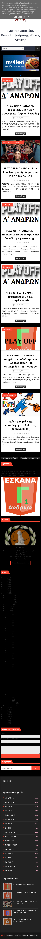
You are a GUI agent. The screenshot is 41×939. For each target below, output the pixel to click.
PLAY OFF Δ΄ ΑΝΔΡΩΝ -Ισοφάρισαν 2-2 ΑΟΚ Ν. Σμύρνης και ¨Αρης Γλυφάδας (20, 110)
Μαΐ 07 (9, 659)
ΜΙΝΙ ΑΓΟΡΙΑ (10, 841)
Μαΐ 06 (9, 661)
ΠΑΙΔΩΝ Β (9, 858)
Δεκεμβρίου (9, 595)
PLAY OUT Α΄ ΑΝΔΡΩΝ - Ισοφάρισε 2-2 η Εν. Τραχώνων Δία (20, 297)
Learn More (17, 17)
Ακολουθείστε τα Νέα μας (20, 563)
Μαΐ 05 (9, 663)
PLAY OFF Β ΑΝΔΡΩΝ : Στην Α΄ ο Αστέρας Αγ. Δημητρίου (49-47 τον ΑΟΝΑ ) (20, 172)
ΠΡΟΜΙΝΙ (8, 871)
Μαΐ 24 (9, 622)
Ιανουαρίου (9, 705)
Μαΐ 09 (9, 655)
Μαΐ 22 (9, 626)
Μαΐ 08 (9, 657)
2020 (5, 589)
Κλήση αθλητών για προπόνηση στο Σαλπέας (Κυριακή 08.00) (20, 425)
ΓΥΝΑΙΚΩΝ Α (10, 815)
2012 (5, 718)
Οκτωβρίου (9, 600)
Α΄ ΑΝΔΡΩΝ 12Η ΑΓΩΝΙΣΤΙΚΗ (24, 893)
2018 (5, 593)
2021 (5, 586)
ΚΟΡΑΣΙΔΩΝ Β (11, 836)
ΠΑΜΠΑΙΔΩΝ (10, 866)
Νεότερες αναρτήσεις (9, 458)
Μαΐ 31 (9, 613)
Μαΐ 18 (9, 635)
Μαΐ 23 (9, 624)
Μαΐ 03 (9, 668)
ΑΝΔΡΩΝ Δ (8, 80)
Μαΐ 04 (9, 666)
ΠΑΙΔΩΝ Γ (9, 862)
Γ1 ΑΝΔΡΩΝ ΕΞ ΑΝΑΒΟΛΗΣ (12, 469)
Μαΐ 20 (9, 630)
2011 (5, 721)
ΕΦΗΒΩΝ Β (9, 824)
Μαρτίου (8, 701)
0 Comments (25, 118)
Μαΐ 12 (9, 648)
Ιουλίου (8, 606)
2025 (5, 578)
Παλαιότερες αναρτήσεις (30, 458)
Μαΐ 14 (9, 644)
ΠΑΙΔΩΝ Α (9, 853)
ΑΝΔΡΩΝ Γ (8, 329)
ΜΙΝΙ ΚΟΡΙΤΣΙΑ (11, 845)
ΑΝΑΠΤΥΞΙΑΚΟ (9, 395)
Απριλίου (8, 699)
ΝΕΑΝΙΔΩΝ (9, 849)
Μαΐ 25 (9, 619)
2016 (5, 710)
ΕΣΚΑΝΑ (4, 935)
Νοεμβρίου (9, 597)
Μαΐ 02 (9, 694)
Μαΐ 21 (9, 628)
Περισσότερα (20, 134)
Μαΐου (7, 611)
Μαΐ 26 (9, 617)
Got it (26, 17)
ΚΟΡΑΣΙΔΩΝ (10, 832)
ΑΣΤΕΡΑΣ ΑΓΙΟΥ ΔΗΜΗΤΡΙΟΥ (13, 142)
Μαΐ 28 (9, 615)
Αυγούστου (9, 604)
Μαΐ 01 (9, 696)
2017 (5, 707)
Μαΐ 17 (9, 637)
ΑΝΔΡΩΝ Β (9, 802)
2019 (5, 591)
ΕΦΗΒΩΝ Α (9, 819)
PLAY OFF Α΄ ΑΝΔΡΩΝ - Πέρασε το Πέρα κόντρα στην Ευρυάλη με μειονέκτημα (20, 234)
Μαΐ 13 (9, 646)
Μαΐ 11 (9, 650)
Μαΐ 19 (9, 633)
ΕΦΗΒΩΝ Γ (9, 828)
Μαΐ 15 (9, 641)
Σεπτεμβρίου (9, 602)
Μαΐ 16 (9, 639)
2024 (5, 580)
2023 (5, 582)
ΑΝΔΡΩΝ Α (8, 205)
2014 (5, 714)
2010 (5, 723)
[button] (18, 75)
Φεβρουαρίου (10, 703)
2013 (5, 716)
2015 (5, 712)
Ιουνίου (7, 608)
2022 (5, 584)
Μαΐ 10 (9, 652)
